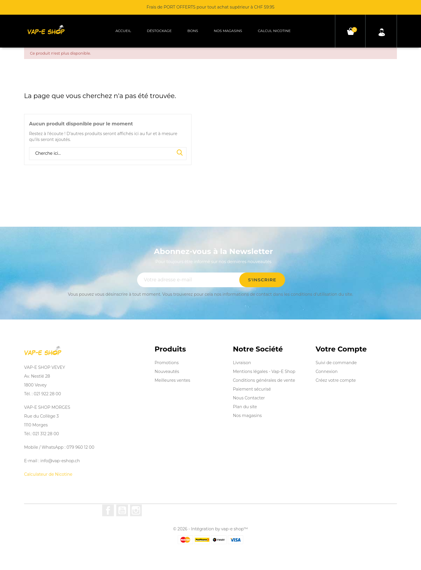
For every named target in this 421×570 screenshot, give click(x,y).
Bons (192, 30)
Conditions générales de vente (264, 380)
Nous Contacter (249, 398)
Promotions (167, 362)
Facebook (108, 510)
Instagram (136, 510)
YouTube (122, 510)
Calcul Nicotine (274, 30)
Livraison (242, 362)
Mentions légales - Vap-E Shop (264, 371)
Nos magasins (228, 30)
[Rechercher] (107, 153)
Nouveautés (167, 371)
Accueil (123, 30)
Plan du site (245, 406)
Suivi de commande (336, 362)
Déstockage (159, 30)
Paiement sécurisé (252, 389)
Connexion (327, 371)
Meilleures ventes (172, 380)
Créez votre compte (336, 380)
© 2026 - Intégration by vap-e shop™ (210, 529)
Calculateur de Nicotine (48, 474)
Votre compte (341, 349)
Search (179, 153)
